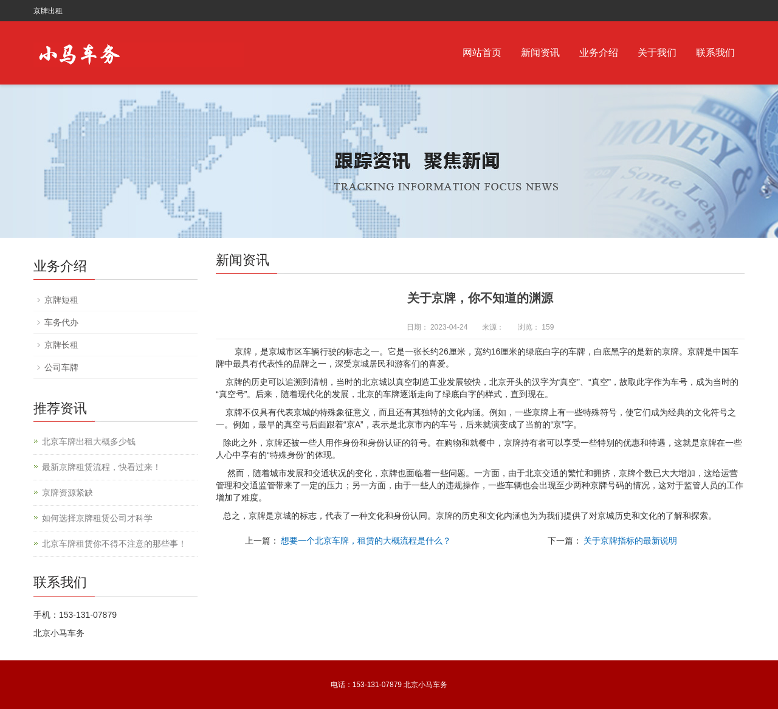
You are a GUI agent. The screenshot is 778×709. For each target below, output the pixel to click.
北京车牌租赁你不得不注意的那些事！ (114, 543)
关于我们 (657, 52)
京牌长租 (61, 345)
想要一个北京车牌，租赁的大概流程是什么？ (366, 540)
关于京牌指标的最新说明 (630, 540)
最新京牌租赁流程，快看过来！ (101, 467)
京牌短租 (61, 300)
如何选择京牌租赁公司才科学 (97, 518)
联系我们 (715, 52)
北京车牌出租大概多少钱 (89, 441)
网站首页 (482, 52)
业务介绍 (598, 52)
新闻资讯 (540, 52)
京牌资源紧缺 (67, 492)
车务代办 (61, 322)
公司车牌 (61, 367)
